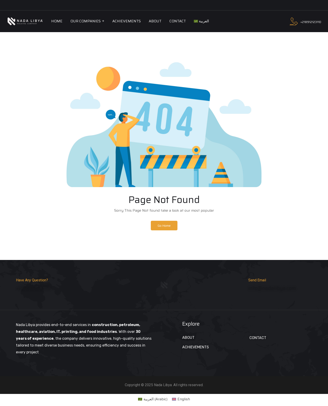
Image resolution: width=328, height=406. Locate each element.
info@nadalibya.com (272, 290)
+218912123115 (33, 290)
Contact (177, 21)
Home (56, 21)
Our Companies (85, 21)
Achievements (126, 21)
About (155, 21)
